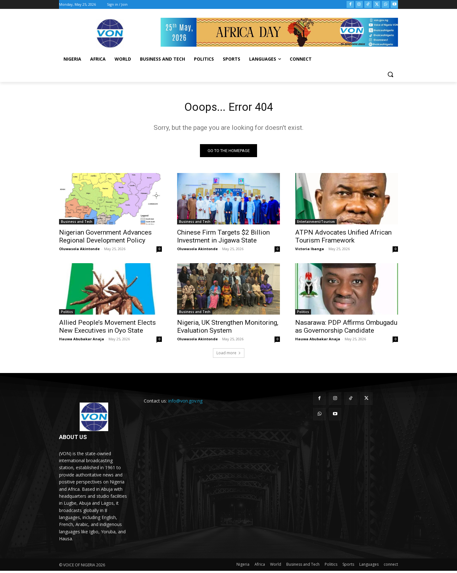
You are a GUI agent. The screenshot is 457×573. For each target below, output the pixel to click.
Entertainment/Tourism (316, 224)
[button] (390, 74)
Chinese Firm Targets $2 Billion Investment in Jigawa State (223, 238)
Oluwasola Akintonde (79, 251)
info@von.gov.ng (185, 403)
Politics (67, 314)
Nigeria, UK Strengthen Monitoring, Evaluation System (227, 328)
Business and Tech (76, 224)
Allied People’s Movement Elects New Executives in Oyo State (107, 328)
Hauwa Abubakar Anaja (81, 341)
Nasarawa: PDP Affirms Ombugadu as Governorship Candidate (346, 328)
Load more (228, 355)
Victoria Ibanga (309, 251)
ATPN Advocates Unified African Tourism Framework (343, 238)
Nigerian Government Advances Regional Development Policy (105, 238)
